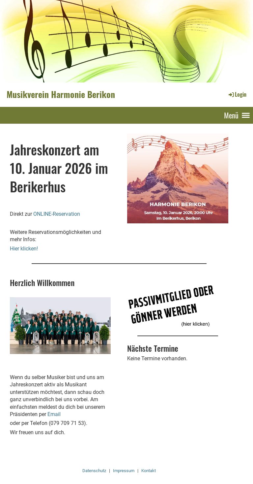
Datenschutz (94, 470)
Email (54, 414)
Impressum (123, 470)
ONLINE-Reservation (56, 214)
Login (237, 94)
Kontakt (148, 470)
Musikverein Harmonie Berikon (61, 94)
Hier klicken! (24, 248)
